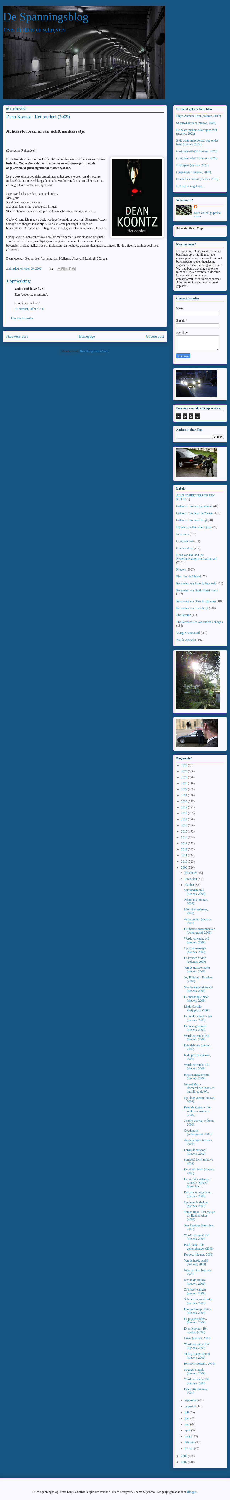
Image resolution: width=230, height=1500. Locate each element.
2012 (184, 849)
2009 (184, 867)
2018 (184, 813)
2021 (184, 795)
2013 (184, 843)
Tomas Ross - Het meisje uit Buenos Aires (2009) (199, 1215)
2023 (184, 783)
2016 (184, 825)
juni (187, 1418)
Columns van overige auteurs (194, 506)
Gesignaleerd (184, 541)
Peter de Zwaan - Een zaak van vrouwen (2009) (197, 1111)
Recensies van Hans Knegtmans (196, 601)
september (191, 1400)
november (191, 878)
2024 (184, 777)
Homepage (87, 336)
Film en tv (182, 534)
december (191, 872)
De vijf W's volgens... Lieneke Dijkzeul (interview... (197, 1182)
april (188, 1430)
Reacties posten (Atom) (94, 351)
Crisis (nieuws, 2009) (197, 1338)
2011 (184, 855)
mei (187, 1424)
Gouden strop (184, 548)
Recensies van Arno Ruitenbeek (196, 583)
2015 (184, 831)
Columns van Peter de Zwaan (194, 513)
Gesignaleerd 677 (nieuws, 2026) (196, 158)
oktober (190, 884)
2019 (184, 807)
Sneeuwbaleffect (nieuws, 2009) (196, 123)
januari (189, 1448)
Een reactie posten (22, 318)
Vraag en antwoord (188, 632)
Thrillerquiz (183, 615)
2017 (184, 819)
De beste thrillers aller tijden (193, 527)
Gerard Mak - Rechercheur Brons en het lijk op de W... (199, 1088)
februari (190, 1442)
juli (187, 1412)
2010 (184, 861)
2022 (184, 789)
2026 (184, 765)
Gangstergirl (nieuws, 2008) (193, 172)
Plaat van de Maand (188, 576)
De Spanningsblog (46, 16)
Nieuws (181, 569)
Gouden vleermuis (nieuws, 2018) (197, 179)
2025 (184, 771)
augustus (190, 1406)
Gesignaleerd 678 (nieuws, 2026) (196, 151)
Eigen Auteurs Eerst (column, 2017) (198, 116)
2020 (184, 801)
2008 (184, 1456)
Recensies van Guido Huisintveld (197, 590)
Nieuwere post (17, 336)
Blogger (192, 1491)
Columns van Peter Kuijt (191, 520)
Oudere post (155, 336)
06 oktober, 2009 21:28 (29, 309)
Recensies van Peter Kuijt (192, 608)
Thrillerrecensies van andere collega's (199, 622)
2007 (184, 1462)
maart (189, 1436)
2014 (184, 837)
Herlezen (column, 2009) (199, 1363)
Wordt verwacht (186, 639)
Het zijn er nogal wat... (190, 186)
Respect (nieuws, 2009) (198, 1254)
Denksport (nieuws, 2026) (192, 165)
